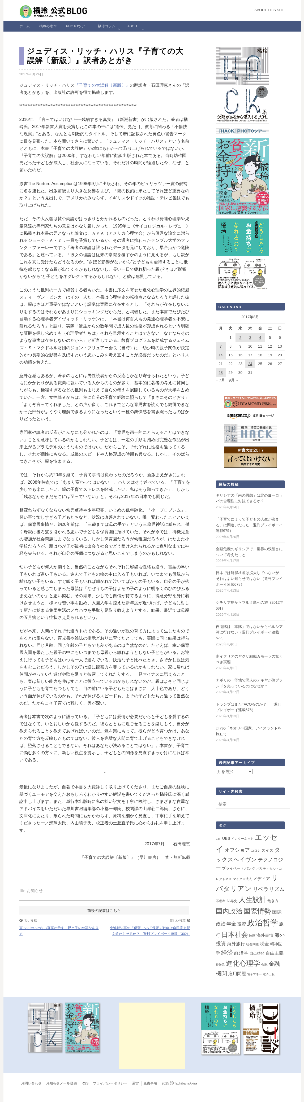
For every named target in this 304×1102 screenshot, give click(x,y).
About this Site (269, 10)
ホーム (24, 26)
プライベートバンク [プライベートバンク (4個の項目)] (238, 868)
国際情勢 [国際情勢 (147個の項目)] (257, 911)
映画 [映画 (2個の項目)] (252, 936)
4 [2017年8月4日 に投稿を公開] (260, 337)
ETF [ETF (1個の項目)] (218, 838)
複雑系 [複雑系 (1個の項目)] (220, 964)
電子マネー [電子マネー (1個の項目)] (254, 974)
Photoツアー (77, 26)
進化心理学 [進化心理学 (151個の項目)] (243, 963)
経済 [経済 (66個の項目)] (227, 952)
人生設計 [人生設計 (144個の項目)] (252, 900)
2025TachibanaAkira (179, 1083)
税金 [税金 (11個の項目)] (264, 943)
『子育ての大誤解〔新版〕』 (102, 85)
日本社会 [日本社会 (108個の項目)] (234, 934)
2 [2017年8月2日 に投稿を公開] (240, 337)
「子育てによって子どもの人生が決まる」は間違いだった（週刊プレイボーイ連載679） (249, 525)
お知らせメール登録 (61, 1083)
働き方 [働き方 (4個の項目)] (273, 901)
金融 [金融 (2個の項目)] (264, 965)
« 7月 (220, 380)
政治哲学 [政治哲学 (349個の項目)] (262, 922)
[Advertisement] (152, 1036)
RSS (85, 1083)
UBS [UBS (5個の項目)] (226, 838)
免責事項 (150, 1083)
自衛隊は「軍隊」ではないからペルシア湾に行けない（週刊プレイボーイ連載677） (249, 632)
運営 (135, 1083)
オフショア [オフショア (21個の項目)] (237, 850)
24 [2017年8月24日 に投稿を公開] (250, 364)
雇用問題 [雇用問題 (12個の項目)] (237, 973)
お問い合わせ (31, 1083)
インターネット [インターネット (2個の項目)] (242, 839)
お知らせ (35, 890)
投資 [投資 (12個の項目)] (241, 923)
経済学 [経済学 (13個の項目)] (241, 953)
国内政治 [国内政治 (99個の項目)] (229, 911)
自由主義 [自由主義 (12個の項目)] (275, 953)
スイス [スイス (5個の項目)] (267, 850)
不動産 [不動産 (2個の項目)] (220, 901)
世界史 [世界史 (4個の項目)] (232, 901)
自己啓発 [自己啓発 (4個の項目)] (257, 953)
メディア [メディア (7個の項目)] (261, 878)
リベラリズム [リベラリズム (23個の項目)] (269, 889)
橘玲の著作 (48, 26)
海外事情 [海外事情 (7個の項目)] (264, 935)
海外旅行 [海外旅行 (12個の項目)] (236, 943)
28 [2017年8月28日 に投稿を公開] (221, 372)
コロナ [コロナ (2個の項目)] (255, 850)
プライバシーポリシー (110, 1083)
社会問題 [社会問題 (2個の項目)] (252, 944)
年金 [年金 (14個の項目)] (231, 923)
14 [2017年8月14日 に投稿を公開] (221, 355)
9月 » (233, 380)
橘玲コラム (106, 26)
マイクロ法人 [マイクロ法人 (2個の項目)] (242, 879)
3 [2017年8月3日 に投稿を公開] (250, 337)
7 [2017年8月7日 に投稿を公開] (221, 346)
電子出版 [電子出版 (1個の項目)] (269, 974)
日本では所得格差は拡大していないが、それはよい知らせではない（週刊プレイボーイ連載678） (249, 578)
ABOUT (133, 26)
